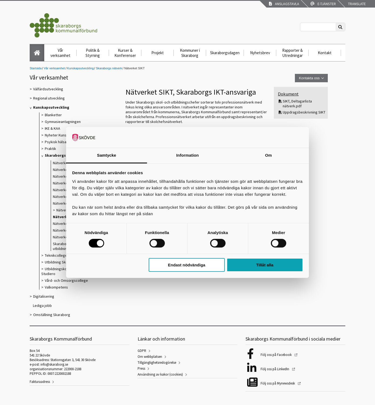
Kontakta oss (309, 78)
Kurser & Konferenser (125, 53)
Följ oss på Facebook (276, 354)
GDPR (142, 350)
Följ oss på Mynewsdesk (278, 383)
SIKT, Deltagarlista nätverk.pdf (297, 103)
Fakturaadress (40, 381)
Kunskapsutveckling (80, 68)
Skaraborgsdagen (225, 52)
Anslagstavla (284, 3)
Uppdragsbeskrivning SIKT (304, 112)
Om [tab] (268, 155)
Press (141, 368)
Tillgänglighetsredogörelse (157, 362)
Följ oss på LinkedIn (275, 369)
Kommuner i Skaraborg (190, 53)
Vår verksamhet (60, 53)
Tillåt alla (264, 265)
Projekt (157, 52)
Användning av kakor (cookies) (160, 374)
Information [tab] (187, 155)
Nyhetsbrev (260, 52)
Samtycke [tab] (106, 155)
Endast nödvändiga (186, 265)
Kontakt (325, 52)
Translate (356, 3)
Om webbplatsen (150, 356)
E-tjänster (323, 3)
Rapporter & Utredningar (292, 53)
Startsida (36, 68)
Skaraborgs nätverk (109, 68)
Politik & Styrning (93, 53)
